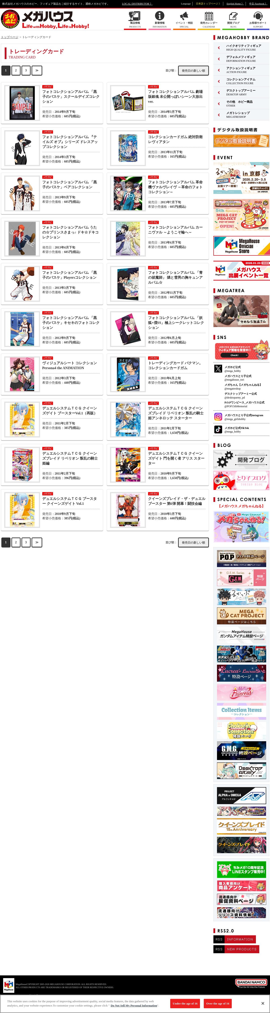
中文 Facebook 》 (258, 3)
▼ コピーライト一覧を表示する (27, 995)
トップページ (9, 37)
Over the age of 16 (217, 1005)
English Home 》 (235, 3)
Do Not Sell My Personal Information (134, 1007)
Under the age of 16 (185, 1005)
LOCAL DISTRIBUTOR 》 (137, 3)
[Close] (263, 1005)
